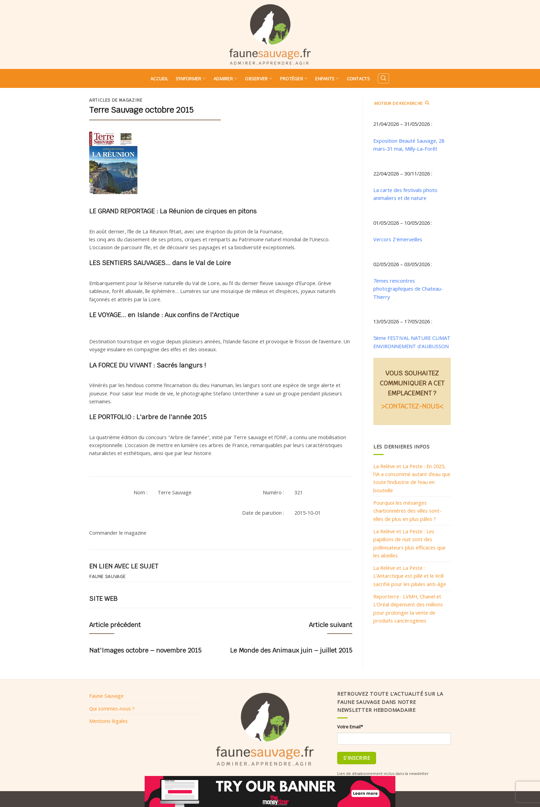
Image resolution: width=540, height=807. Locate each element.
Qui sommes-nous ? (112, 708)
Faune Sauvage (106, 695)
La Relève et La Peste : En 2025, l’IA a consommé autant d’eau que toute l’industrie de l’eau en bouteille (411, 478)
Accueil (159, 78)
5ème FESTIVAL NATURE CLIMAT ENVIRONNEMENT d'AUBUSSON (411, 341)
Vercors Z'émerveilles (397, 239)
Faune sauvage (107, 576)
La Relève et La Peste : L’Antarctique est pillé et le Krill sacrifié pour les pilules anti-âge (409, 575)
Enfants (327, 78)
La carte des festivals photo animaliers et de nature (405, 193)
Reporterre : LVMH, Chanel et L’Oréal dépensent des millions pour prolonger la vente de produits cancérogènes (408, 608)
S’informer (191, 78)
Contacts (358, 78)
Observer (258, 78)
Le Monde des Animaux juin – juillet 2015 (291, 650)
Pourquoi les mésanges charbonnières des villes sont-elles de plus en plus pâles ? (407, 510)
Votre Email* (350, 727)
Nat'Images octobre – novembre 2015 (145, 650)
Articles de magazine (115, 100)
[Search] (383, 78)
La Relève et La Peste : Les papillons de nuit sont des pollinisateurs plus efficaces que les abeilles (409, 543)
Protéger (294, 78)
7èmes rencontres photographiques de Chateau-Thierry (408, 288)
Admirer (225, 78)
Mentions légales (108, 720)
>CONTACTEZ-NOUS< (412, 406)
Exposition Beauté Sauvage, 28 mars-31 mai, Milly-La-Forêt (408, 144)
